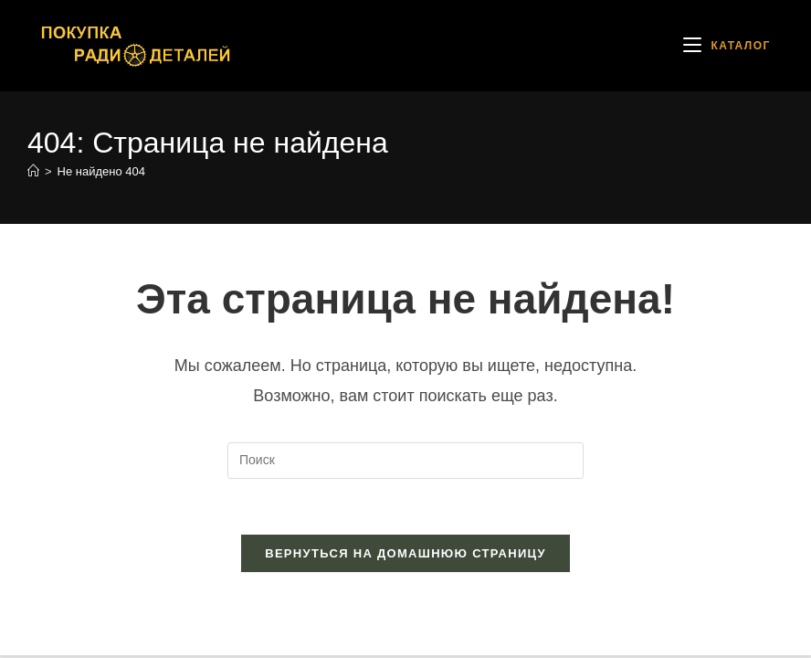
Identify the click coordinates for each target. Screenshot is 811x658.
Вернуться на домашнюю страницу (405, 553)
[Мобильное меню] (727, 45)
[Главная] (33, 171)
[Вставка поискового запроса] (405, 460)
